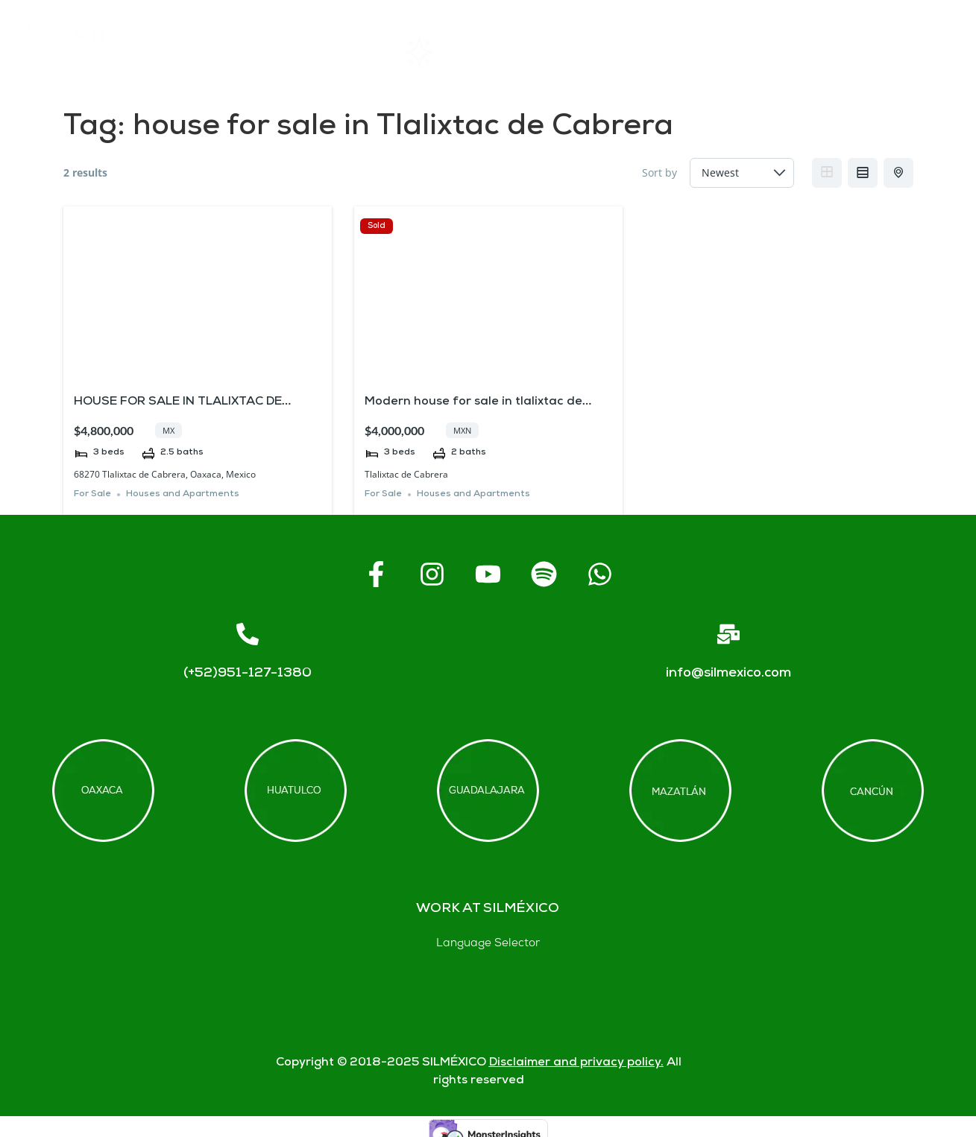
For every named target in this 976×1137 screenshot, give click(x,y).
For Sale (92, 494)
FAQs (679, 52)
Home (332, 52)
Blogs (917, 52)
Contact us (797, 52)
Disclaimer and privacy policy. (576, 1063)
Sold (376, 226)
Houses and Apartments (182, 494)
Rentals (442, 52)
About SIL (564, 52)
